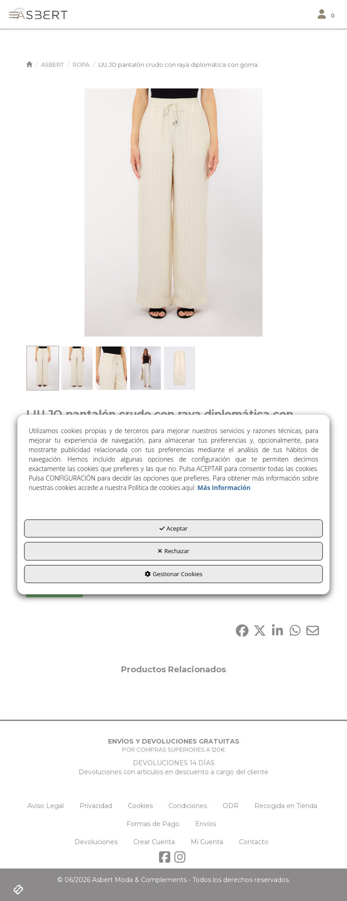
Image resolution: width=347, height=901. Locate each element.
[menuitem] (45, 806)
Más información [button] (224, 487)
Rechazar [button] (173, 551)
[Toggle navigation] (327, 14)
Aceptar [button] (173, 528)
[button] (37, 13)
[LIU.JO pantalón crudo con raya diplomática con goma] (173, 212)
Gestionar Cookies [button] (173, 574)
